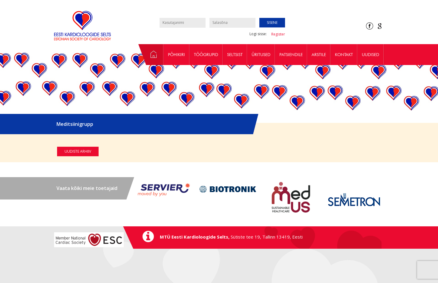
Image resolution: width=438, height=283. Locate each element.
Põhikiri (176, 54)
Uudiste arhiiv (78, 151)
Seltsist (235, 54)
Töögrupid (206, 54)
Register (278, 34)
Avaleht (150, 54)
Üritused (261, 54)
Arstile (319, 54)
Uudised (370, 54)
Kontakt (344, 54)
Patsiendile (291, 54)
